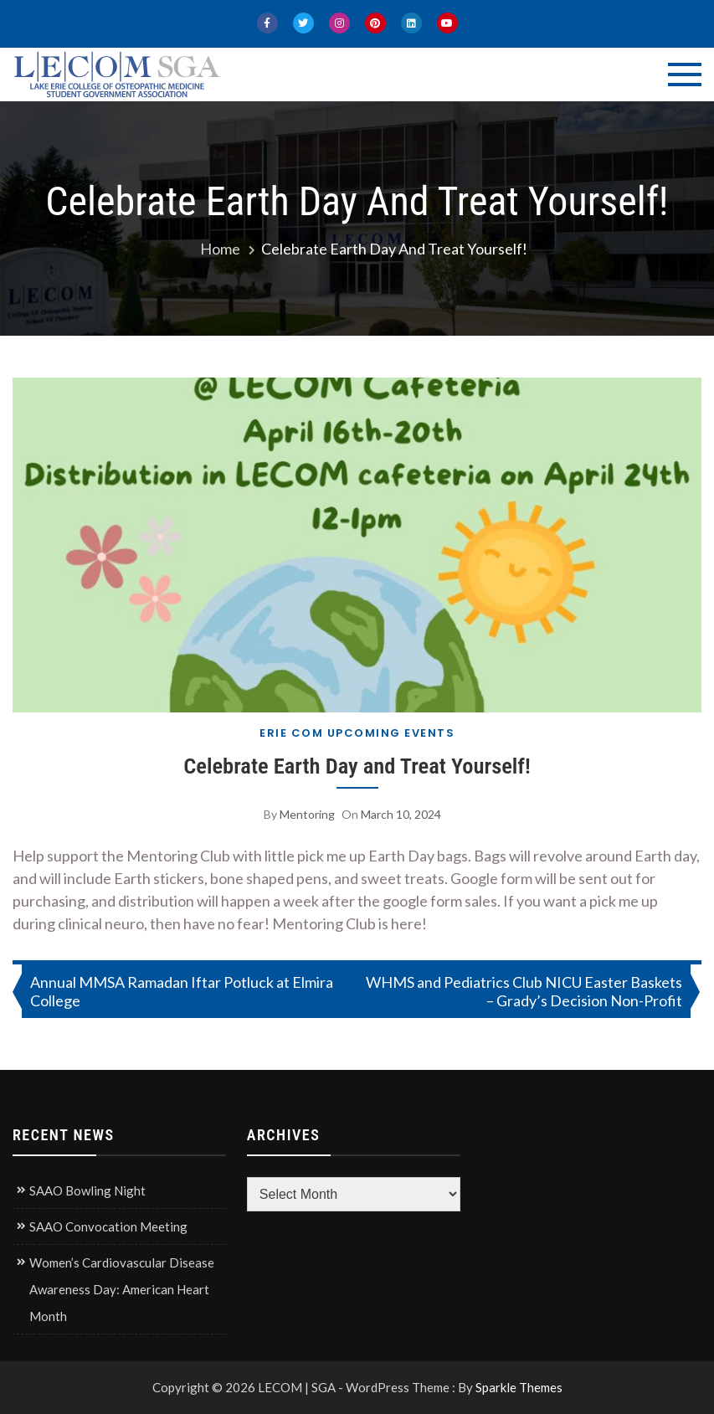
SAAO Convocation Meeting (108, 1226)
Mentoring (307, 814)
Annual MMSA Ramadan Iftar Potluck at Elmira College (181, 991)
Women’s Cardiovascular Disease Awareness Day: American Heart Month (121, 1289)
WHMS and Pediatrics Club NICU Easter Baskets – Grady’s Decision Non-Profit (524, 991)
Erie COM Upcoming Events (357, 733)
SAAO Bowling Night (87, 1190)
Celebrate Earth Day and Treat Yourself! (357, 766)
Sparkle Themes (518, 1387)
